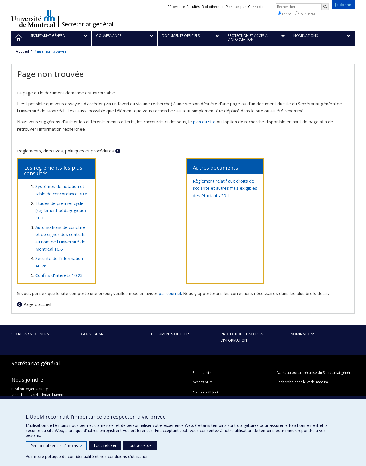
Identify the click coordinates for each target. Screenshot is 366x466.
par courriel (170, 293)
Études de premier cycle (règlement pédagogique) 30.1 (60, 210)
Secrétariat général (87, 24)
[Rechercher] (325, 6)
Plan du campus (205, 391)
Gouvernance (94, 333)
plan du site (204, 121)
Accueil (22, 51)
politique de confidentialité (69, 456)
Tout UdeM (305, 13)
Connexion (258, 6)
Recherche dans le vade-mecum (302, 382)
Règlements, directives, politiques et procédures (65, 151)
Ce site (284, 13)
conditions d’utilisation (128, 456)
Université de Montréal (33, 18)
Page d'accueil (37, 304)
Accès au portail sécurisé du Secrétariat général (315, 372)
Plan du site (202, 372)
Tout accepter (140, 445)
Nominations (303, 333)
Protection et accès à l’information (242, 337)
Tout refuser (104, 445)
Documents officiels (170, 333)
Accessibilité (203, 382)
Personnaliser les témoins (56, 445)
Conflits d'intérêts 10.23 (59, 275)
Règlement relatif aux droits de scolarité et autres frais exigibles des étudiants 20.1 (225, 188)
